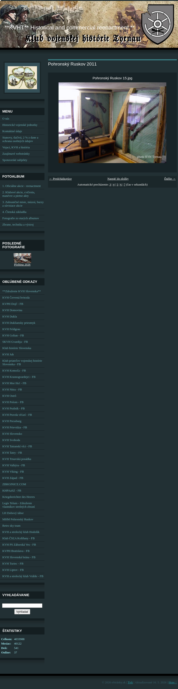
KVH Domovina (12, 310)
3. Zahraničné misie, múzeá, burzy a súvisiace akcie (23, 204)
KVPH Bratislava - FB (16, 551)
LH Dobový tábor (13, 513)
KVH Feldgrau (11, 329)
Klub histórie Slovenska (16, 348)
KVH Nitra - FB (12, 389)
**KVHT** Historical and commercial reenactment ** (70, 27)
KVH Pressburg (11, 421)
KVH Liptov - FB (13, 570)
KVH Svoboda (11, 440)
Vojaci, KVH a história (16, 147)
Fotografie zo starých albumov (20, 218)
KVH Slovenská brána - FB (18, 557)
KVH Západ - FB (12, 478)
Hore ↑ (173, 682)
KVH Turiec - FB (12, 563)
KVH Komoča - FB (14, 370)
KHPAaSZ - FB (11, 490)
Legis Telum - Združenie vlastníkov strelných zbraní (18, 505)
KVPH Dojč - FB (12, 304)
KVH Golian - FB (13, 335)
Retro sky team (11, 525)
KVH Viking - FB (13, 471)
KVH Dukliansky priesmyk (18, 322)
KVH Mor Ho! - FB (14, 383)
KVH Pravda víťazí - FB (17, 414)
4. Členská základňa (14, 212)
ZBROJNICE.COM (14, 484)
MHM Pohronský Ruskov (17, 519)
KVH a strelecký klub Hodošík (21, 532)
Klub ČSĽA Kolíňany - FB (18, 538)
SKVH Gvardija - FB (15, 341)
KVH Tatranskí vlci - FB (17, 446)
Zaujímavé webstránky (16, 153)
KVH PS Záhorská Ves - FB (19, 544)
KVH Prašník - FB (13, 408)
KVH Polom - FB (13, 402)
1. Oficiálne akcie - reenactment (21, 186)
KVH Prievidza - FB (14, 427)
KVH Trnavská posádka (16, 459)
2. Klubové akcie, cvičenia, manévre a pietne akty (18, 194)
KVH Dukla (9, 316)
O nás (5, 118)
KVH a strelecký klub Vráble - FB (22, 576)
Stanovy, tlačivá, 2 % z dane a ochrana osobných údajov (20, 139)
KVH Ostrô (9, 395)
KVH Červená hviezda (16, 297)
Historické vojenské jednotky (19, 125)
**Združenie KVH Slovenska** (21, 291)
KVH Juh (8, 354)
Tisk (130, 682)
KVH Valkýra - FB (13, 465)
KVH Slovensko (12, 433)
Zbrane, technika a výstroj (18, 224)
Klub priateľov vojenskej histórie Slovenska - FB (22, 362)
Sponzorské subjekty (14, 160)
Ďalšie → (170, 178)
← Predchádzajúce (60, 178)
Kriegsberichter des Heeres (18, 497)
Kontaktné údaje (12, 131)
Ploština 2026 (22, 264)
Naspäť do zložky (118, 178)
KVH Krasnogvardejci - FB (19, 377)
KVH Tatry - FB (12, 452)
